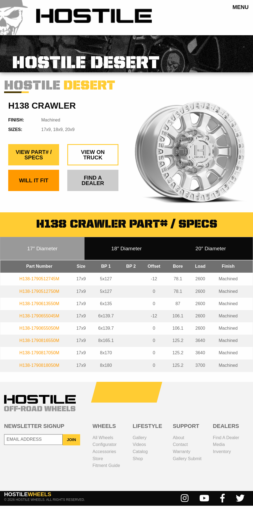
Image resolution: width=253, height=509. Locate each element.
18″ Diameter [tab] (126, 252)
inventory (222, 455)
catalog (140, 455)
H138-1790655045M (39, 319)
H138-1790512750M (39, 294)
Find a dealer (226, 441)
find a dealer (93, 184)
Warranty (181, 455)
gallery (140, 441)
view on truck (93, 158)
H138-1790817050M (39, 356)
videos (139, 448)
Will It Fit (33, 184)
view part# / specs (34, 158)
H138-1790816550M (39, 344)
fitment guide (106, 468)
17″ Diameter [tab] (42, 252)
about (178, 441)
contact (180, 448)
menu (240, 7)
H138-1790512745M (39, 282)
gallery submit (187, 462)
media (219, 448)
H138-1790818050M (39, 368)
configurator (104, 448)
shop (138, 462)
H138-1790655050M (39, 331)
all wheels (102, 441)
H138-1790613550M (39, 307)
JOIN (71, 443)
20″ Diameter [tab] (211, 252)
